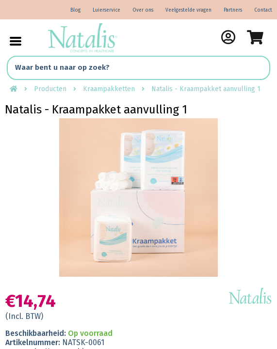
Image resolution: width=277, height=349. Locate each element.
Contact (263, 10)
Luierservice (106, 10)
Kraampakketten (109, 89)
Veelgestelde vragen (188, 10)
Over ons (142, 10)
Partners (233, 10)
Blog (75, 10)
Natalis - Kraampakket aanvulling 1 (206, 89)
